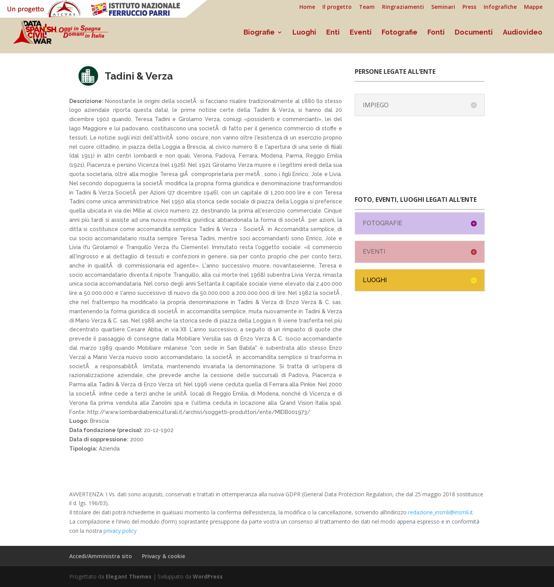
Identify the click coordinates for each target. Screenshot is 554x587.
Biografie (259, 33)
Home (307, 7)
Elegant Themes (129, 576)
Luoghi (304, 33)
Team (367, 7)
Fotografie (399, 33)
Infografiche (500, 7)
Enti (333, 33)
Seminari (443, 7)
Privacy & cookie (163, 556)
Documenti (474, 33)
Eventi (361, 33)
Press (469, 7)
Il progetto (337, 7)
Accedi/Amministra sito (100, 556)
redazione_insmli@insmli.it (440, 512)
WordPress (208, 576)
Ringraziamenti (403, 7)
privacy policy (120, 530)
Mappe (533, 7)
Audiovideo (522, 33)
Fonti (436, 33)
